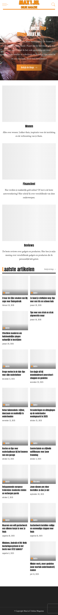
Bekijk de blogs (50, 269)
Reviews (29, 245)
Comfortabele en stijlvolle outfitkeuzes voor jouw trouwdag (40, 451)
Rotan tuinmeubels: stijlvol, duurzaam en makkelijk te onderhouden (13, 413)
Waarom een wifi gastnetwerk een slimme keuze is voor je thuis (14, 528)
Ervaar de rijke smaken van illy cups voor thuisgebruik (15, 299)
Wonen (29, 126)
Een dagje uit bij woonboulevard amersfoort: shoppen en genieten (41, 375)
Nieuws (36, 481)
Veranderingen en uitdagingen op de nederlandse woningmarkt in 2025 (42, 413)
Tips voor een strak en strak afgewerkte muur (41, 314)
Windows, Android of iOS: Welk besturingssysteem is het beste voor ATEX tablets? (14, 546)
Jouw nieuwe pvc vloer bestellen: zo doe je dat (39, 488)
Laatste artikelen (18, 269)
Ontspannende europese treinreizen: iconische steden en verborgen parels (14, 490)
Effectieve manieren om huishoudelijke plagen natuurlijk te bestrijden (12, 336)
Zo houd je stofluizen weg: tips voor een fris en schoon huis (42, 299)
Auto (7, 293)
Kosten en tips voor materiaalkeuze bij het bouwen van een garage (15, 451)
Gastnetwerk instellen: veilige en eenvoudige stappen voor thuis (42, 528)
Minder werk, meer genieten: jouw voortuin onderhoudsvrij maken (42, 567)
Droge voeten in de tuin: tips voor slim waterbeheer (13, 373)
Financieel (29, 183)
